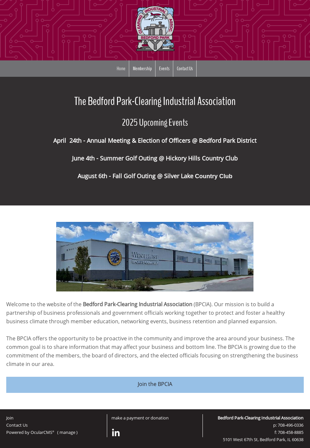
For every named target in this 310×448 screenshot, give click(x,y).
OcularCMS (42, 432)
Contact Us (185, 68)
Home (121, 68)
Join (9, 418)
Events (164, 68)
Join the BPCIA (155, 384)
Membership (142, 68)
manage (67, 432)
